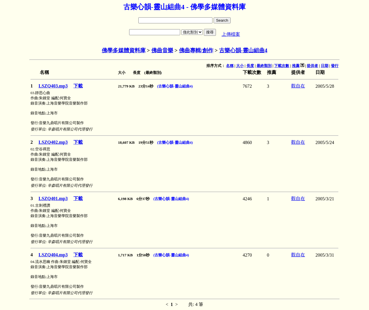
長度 (250, 66)
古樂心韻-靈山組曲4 (243, 50)
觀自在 (298, 85)
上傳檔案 (231, 34)
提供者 (312, 66)
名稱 (230, 66)
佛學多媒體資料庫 (124, 50)
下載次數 (281, 66)
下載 (78, 85)
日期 (324, 66)
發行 (334, 66)
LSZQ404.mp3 (53, 254)
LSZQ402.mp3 (53, 142)
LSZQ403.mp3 (53, 85)
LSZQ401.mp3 (53, 198)
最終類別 (264, 66)
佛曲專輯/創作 (196, 50)
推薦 (296, 66)
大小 (240, 66)
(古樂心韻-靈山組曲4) (175, 86)
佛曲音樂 (162, 50)
